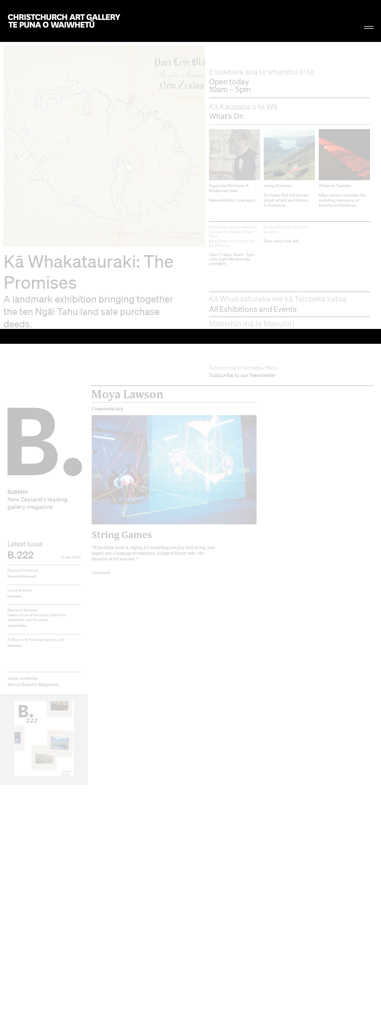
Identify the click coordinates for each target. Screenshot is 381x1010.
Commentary (107, 81)
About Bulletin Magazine (33, 357)
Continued (101, 245)
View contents (22, 351)
